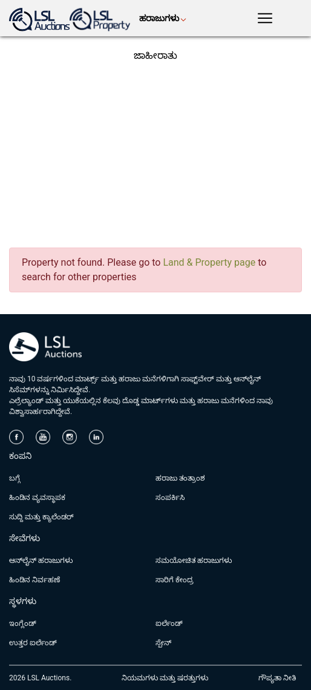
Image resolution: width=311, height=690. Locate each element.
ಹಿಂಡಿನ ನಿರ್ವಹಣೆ (34, 580)
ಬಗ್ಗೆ (14, 478)
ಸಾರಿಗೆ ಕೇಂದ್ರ (175, 580)
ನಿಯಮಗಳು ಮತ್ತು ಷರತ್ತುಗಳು (165, 678)
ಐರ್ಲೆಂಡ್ (169, 623)
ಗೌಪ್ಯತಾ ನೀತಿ (277, 678)
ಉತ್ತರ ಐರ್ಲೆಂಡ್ (33, 643)
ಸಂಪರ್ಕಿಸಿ (170, 497)
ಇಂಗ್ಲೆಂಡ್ (22, 623)
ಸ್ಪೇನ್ (163, 643)
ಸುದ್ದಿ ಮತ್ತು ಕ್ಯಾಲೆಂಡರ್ (41, 517)
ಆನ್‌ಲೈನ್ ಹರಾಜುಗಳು (41, 560)
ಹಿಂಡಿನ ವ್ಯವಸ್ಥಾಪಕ (37, 497)
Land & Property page (209, 262)
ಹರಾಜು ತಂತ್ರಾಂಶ (180, 478)
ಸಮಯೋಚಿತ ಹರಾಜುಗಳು (194, 560)
